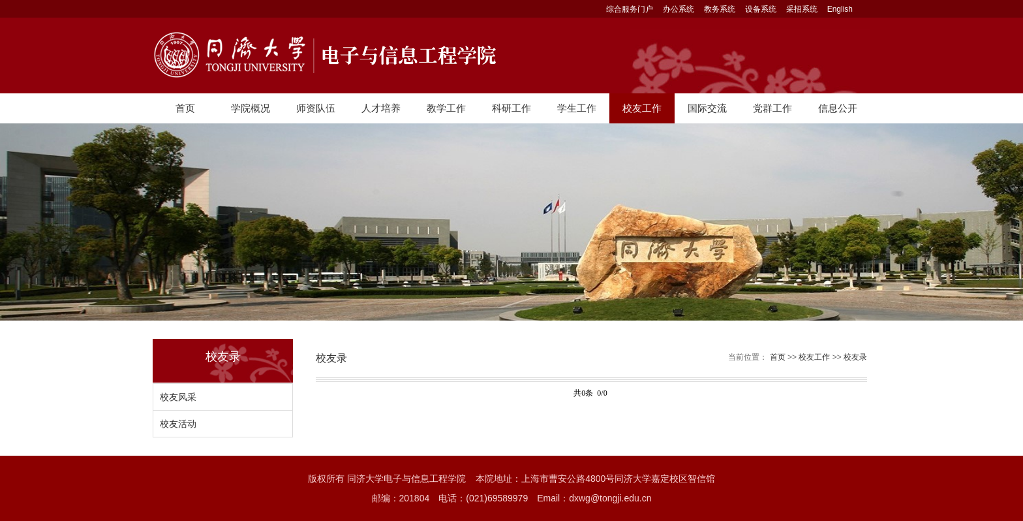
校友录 (855, 357)
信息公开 (837, 108)
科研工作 (511, 108)
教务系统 (719, 9)
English (840, 9)
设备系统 (760, 9)
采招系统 (801, 9)
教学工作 (446, 108)
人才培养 (381, 108)
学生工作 (576, 108)
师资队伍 (315, 108)
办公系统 (678, 9)
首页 (185, 108)
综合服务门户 (629, 9)
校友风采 (178, 397)
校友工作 (642, 108)
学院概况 (250, 108)
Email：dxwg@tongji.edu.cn (594, 498)
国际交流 (707, 108)
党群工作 (772, 108)
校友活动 (178, 423)
